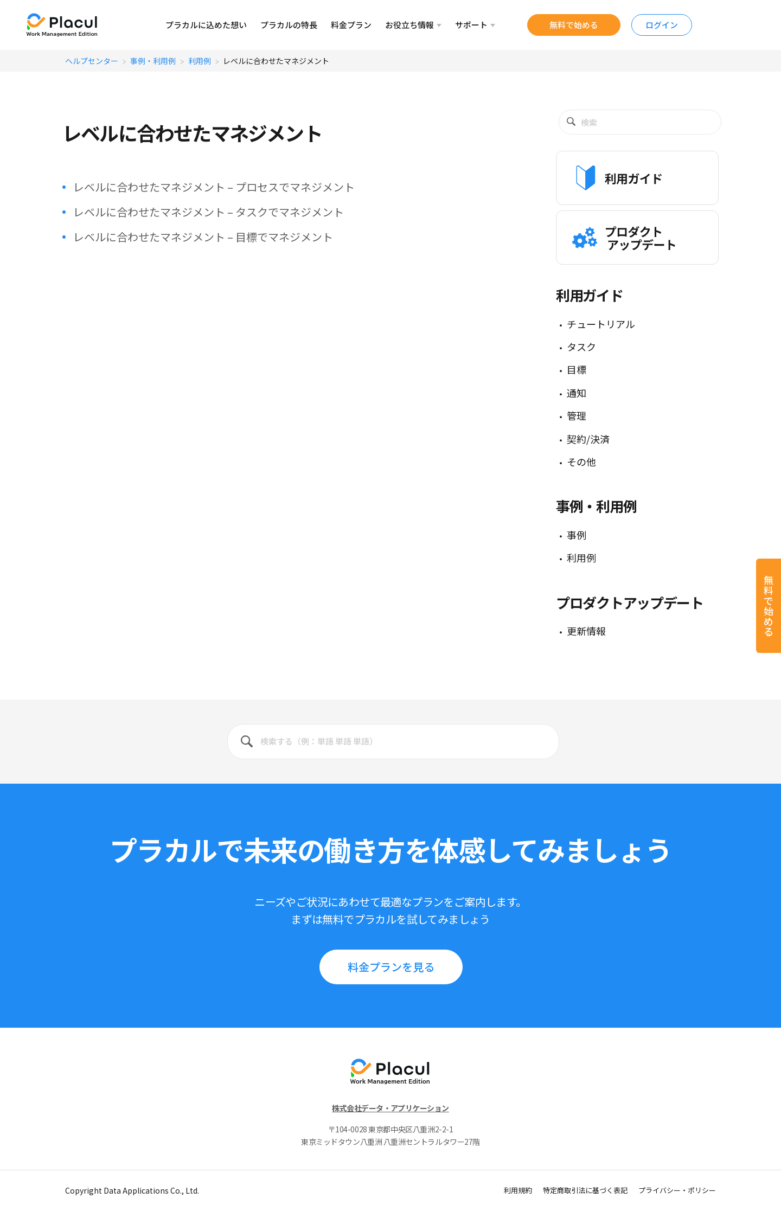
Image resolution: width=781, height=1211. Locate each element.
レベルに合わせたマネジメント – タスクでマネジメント (208, 212)
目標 (576, 369)
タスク (581, 346)
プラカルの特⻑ (288, 25)
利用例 (199, 60)
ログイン (661, 24)
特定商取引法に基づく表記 (585, 1190)
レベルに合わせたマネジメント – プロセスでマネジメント (214, 187)
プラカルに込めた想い (206, 25)
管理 (576, 415)
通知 (576, 393)
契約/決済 (588, 439)
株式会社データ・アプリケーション (390, 1108)
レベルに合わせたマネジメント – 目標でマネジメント (203, 237)
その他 (581, 461)
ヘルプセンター (91, 60)
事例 (576, 535)
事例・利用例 (153, 60)
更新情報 (586, 631)
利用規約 (518, 1190)
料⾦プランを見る (391, 967)
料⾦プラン (351, 25)
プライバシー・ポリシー (677, 1190)
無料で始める (573, 24)
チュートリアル (601, 324)
